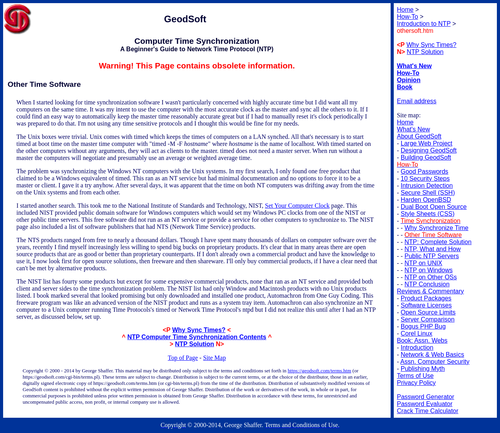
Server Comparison (428, 319)
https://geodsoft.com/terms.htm (320, 371)
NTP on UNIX (424, 263)
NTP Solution (194, 344)
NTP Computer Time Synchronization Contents (196, 337)
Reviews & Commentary (430, 291)
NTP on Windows (429, 270)
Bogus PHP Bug (423, 326)
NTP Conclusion (427, 284)
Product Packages (426, 298)
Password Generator (425, 396)
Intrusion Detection (427, 185)
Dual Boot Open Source (434, 206)
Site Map (214, 357)
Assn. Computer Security (435, 361)
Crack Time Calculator (427, 411)
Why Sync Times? (199, 330)
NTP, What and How (433, 249)
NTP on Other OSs (431, 277)
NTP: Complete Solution (438, 242)
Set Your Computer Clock (297, 205)
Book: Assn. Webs (422, 340)
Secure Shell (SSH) (428, 192)
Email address (416, 101)
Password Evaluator (424, 404)
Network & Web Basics (432, 354)
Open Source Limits (428, 312)
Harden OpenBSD (426, 199)
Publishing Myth (423, 368)
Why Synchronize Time (437, 228)
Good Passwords (424, 171)
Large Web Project (426, 143)
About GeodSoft (419, 136)
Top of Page (183, 357)
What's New (413, 129)
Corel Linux (416, 333)
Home (405, 122)
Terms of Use (415, 375)
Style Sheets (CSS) (428, 213)
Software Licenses (426, 305)
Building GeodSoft (426, 157)
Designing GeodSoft (429, 150)
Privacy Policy (416, 382)
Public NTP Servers (432, 256)
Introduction (417, 347)
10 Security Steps (425, 178)
